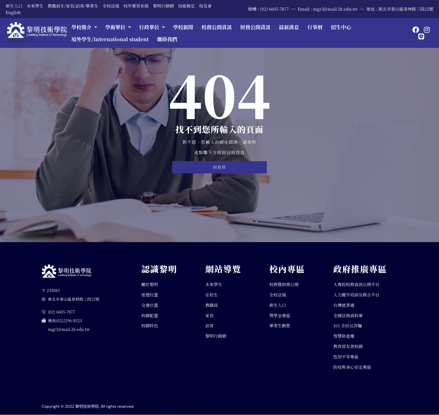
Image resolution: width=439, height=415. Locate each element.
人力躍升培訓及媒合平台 (356, 295)
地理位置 (149, 295)
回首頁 (219, 167)
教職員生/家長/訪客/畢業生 (73, 6)
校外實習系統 (136, 6)
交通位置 (149, 305)
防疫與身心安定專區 (352, 367)
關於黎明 (149, 284)
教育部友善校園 (348, 346)
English (13, 12)
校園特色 (149, 326)
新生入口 (14, 6)
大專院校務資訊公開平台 (356, 284)
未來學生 (35, 6)
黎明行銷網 (163, 6)
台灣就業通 (343, 305)
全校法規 (110, 6)
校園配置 (149, 315)
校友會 (205, 6)
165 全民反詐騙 (347, 326)
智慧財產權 (343, 336)
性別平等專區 (345, 357)
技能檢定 (186, 6)
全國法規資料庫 (348, 315)
